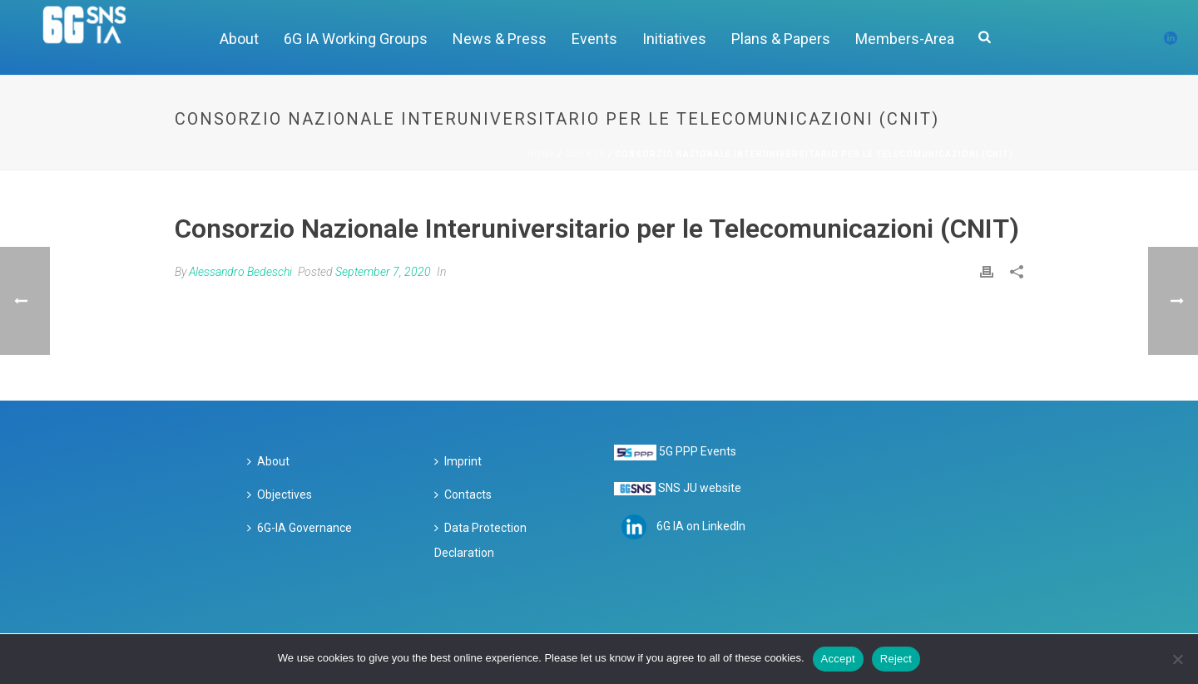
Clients (585, 154)
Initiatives (674, 38)
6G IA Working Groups (356, 38)
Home (541, 154)
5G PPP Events (697, 451)
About (239, 38)
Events (594, 38)
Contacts (463, 494)
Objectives (279, 494)
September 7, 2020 (383, 271)
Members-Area (904, 38)
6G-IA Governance (299, 527)
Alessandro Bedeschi (240, 271)
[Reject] (1177, 659)
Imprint (458, 461)
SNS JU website (699, 488)
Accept (838, 658)
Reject (896, 658)
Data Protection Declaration (480, 540)
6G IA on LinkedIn (700, 526)
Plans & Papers (780, 38)
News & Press (500, 38)
